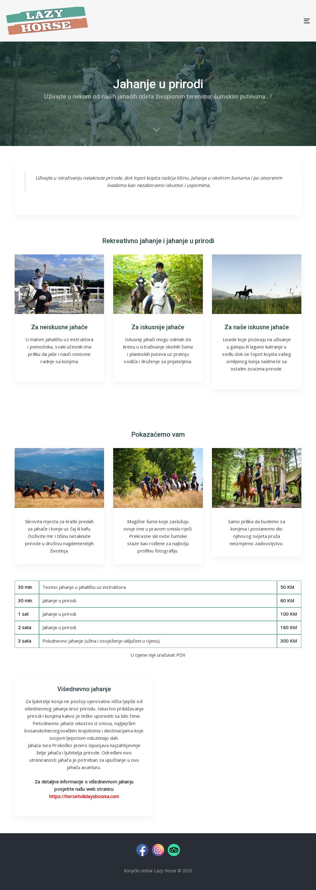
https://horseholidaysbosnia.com (84, 796)
